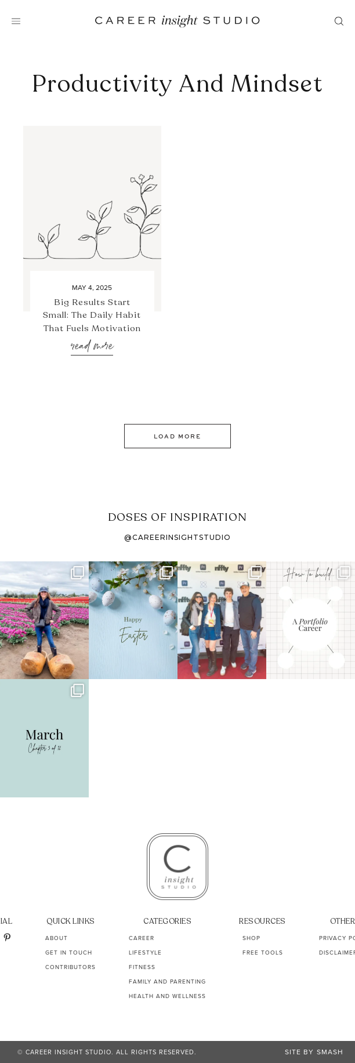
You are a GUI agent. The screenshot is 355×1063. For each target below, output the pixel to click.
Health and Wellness (167, 996)
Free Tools (262, 952)
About (56, 938)
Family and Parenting (167, 981)
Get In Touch (68, 952)
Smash (330, 1052)
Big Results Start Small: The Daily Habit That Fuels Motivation (92, 315)
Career (141, 938)
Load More (177, 436)
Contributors (70, 967)
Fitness (142, 967)
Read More (92, 346)
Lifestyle (145, 952)
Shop (251, 938)
